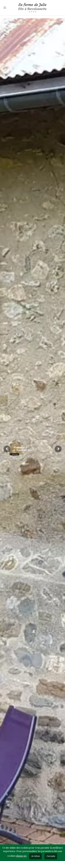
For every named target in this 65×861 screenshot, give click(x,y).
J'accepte (50, 856)
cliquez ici (21, 856)
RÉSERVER (15, 454)
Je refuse (35, 856)
